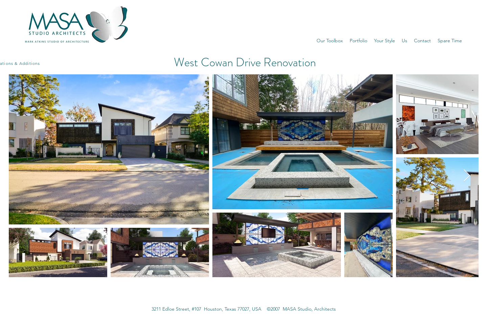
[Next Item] (467, 176)
